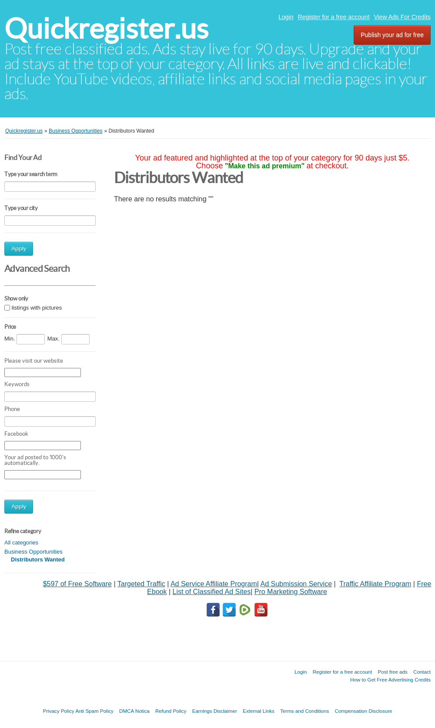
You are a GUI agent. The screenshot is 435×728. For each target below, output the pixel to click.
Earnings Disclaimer (214, 711)
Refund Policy (171, 711)
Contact (422, 672)
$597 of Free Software (77, 584)
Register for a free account (334, 16)
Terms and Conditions (304, 711)
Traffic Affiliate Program (375, 584)
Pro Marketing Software (290, 591)
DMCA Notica (134, 711)
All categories (21, 542)
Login (285, 16)
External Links (258, 711)
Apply (18, 248)
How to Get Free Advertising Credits (390, 679)
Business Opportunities (33, 551)
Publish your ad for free (392, 34)
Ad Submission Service (296, 584)
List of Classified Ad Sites (211, 591)
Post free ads (392, 672)
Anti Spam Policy (94, 711)
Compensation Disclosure (363, 711)
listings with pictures (37, 308)
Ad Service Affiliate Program (214, 584)
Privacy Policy (58, 711)
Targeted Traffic (141, 584)
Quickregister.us (106, 28)
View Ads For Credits (402, 16)
